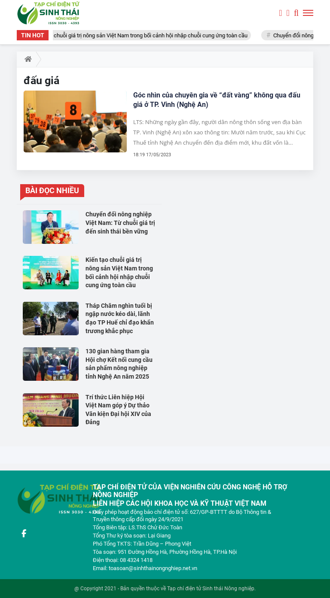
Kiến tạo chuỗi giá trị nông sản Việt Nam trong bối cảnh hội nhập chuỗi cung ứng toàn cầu (142, 35)
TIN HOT (32, 35)
